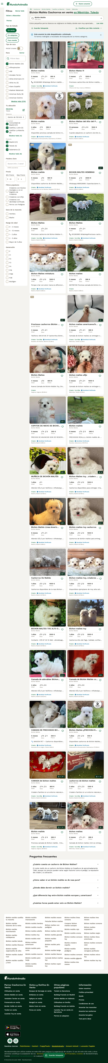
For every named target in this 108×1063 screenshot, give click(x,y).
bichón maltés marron (34, 954)
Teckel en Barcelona (62, 991)
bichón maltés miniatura (30, 965)
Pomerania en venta (12, 1002)
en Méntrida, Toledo (86, 12)
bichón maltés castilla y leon (14, 962)
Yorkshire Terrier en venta (14, 999)
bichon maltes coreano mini (93, 944)
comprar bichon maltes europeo (71, 925)
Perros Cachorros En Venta (15, 986)
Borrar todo (19, 11)
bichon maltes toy (32, 935)
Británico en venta (36, 995)
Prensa (81, 1000)
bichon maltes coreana (93, 923)
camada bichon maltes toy (54, 959)
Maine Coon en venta (37, 1006)
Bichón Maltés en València (64, 999)
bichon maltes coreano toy (73, 938)
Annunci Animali (72, 1046)
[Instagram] (15, 1040)
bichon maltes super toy (53, 965)
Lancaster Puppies (87, 1046)
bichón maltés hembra (34, 923)
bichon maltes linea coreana (72, 919)
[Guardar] (62, 71)
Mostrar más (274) (18, 101)
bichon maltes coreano (73, 955)
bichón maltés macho (33, 927)
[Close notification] (101, 35)
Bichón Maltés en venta (13, 995)
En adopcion (12, 35)
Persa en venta (35, 1010)
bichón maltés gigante (73, 958)
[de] (10, 179)
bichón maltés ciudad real (14, 956)
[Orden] (89, 28)
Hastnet (35, 1046)
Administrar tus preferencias (22, 1056)
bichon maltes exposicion (89, 928)
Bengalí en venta (35, 1002)
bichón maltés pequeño (50, 940)
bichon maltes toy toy (92, 960)
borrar (22, 53)
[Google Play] (13, 1027)
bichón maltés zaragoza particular (91, 950)
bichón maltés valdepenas (11, 936)
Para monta (12, 40)
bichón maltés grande (53, 935)
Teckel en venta (10, 1010)
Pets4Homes (25, 1046)
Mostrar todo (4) (15, 136)
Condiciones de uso (86, 1004)
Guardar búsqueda (39, 28)
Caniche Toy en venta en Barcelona (63, 1011)
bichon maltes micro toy (92, 956)
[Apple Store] (12, 1034)
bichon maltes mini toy (54, 931)
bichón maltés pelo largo (32, 959)
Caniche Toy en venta (12, 1014)
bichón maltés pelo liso (52, 946)
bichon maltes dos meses (72, 963)
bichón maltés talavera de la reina (13, 925)
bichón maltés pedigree (70, 950)
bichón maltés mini (32, 939)
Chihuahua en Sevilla (62, 1002)
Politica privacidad (86, 992)
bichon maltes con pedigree (52, 926)
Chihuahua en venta (12, 991)
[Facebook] (9, 1040)
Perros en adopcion (61, 1016)
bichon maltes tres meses (91, 919)
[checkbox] (7, 64)
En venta (11, 30)
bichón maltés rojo (72, 929)
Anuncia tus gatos (86, 1015)
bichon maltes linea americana (92, 938)
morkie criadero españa (71, 944)
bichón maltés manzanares (30, 919)
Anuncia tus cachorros (87, 1011)
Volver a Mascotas (13, 16)
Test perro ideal (85, 1019)
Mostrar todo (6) (15, 154)
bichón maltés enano (53, 918)
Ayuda (81, 996)
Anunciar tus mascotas (88, 1007)
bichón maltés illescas (14, 945)
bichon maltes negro (92, 933)
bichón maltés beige (53, 950)
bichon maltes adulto (33, 931)
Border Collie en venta (13, 1006)
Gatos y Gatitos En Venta (39, 986)
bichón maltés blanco (53, 954)
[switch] (20, 48)
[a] (21, 179)
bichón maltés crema (73, 933)
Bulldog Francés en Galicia (64, 1006)
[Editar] (24, 110)
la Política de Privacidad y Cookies (69, 1054)
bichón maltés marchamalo (11, 930)
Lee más (100, 23)
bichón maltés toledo (14, 941)
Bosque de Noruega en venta (40, 991)
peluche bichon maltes (54, 921)
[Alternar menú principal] (2, 4)
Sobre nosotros (85, 988)
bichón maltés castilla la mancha (14, 919)
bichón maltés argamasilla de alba (13, 950)
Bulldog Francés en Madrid (64, 995)
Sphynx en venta (35, 999)
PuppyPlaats (45, 1046)
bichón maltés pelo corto (32, 949)
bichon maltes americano (30, 943)
